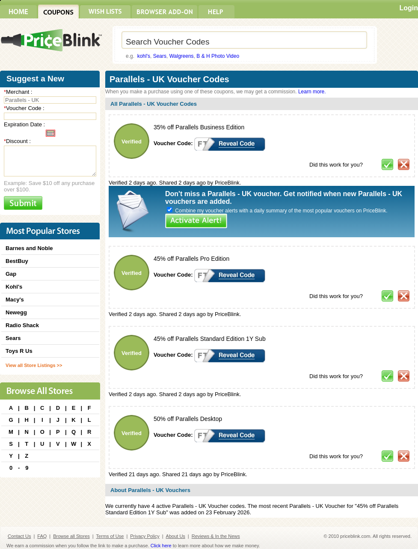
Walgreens (181, 56)
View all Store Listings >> (34, 365)
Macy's (15, 299)
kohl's (143, 56)
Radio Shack (22, 325)
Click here (161, 545)
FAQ (42, 536)
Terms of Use (110, 536)
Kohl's (14, 286)
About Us (175, 536)
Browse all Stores (71, 536)
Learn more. (312, 92)
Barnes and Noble (29, 248)
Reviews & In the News (216, 536)
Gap (11, 274)
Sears (159, 56)
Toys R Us (19, 351)
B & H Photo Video (217, 56)
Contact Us (19, 536)
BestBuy (17, 261)
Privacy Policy (144, 536)
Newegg (16, 312)
